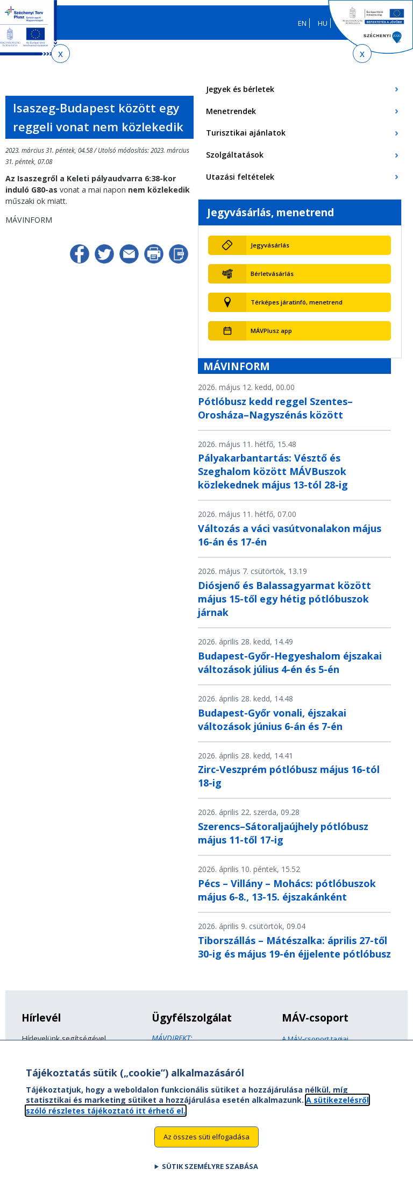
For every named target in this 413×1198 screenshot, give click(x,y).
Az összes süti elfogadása (206, 1146)
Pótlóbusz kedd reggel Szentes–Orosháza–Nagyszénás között (275, 408)
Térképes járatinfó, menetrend (297, 302)
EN (302, 23)
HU (322, 23)
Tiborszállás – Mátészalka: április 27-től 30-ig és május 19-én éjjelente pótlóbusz (294, 947)
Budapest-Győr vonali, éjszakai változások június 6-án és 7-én (272, 719)
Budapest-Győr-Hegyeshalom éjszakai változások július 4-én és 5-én (290, 662)
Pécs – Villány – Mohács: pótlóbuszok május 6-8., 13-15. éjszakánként (287, 890)
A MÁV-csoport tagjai (315, 1039)
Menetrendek (231, 111)
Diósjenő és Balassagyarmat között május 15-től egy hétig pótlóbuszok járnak (284, 599)
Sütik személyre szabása (210, 1175)
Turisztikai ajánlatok (246, 132)
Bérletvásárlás (272, 274)
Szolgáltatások (235, 155)
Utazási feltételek (240, 177)
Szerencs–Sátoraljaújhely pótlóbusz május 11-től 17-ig (283, 833)
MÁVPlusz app (271, 331)
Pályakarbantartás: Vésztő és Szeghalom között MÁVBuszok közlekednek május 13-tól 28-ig (273, 471)
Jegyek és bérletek (240, 89)
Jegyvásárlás (270, 245)
